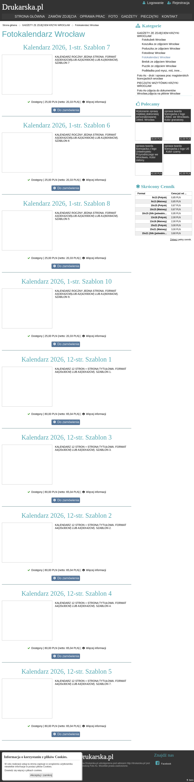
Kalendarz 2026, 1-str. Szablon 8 (66, 203)
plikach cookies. (34, 770)
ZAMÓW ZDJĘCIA (62, 16)
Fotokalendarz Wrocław (87, 25)
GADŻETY (129, 16)
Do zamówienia (65, 110)
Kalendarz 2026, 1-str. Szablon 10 (66, 281)
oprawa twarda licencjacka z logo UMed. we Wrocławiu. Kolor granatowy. (177, 115)
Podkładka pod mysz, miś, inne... (162, 70)
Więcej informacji (94, 101)
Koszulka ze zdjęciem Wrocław (160, 44)
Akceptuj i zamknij (41, 775)
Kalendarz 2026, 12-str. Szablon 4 (66, 593)
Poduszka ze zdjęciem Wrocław (161, 48)
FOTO (113, 16)
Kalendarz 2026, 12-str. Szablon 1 (66, 359)
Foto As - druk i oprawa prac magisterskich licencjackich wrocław (163, 77)
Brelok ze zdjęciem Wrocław (159, 61)
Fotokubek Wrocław (154, 39)
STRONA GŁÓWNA (30, 16)
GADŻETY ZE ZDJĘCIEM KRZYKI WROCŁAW (46, 25)
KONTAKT (170, 16)
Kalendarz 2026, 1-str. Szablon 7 (66, 47)
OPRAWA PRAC (92, 16)
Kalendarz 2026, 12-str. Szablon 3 (66, 437)
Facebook (163, 763)
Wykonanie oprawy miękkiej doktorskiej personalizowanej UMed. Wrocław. (147, 115)
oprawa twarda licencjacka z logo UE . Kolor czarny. (176, 149)
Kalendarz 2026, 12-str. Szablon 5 (66, 671)
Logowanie (152, 3)
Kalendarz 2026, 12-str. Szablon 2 (66, 515)
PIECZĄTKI (149, 16)
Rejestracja (178, 3)
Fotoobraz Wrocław (153, 52)
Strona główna (9, 25)
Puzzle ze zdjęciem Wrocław (159, 66)
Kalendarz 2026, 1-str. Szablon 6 (66, 125)
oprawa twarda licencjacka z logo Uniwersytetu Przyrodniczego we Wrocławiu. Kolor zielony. (147, 153)
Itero (189, 780)
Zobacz (174, 239)
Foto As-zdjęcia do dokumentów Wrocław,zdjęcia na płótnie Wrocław (158, 92)
